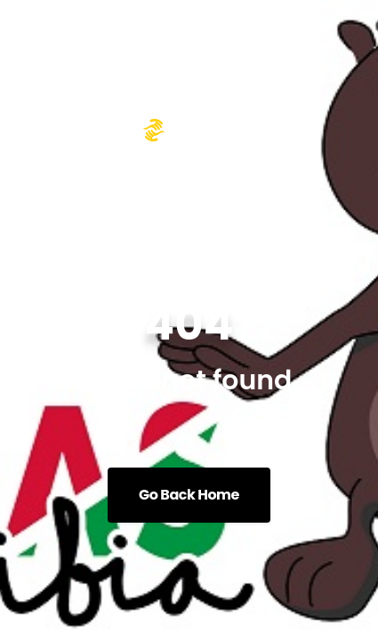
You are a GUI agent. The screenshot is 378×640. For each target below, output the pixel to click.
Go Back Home (189, 494)
